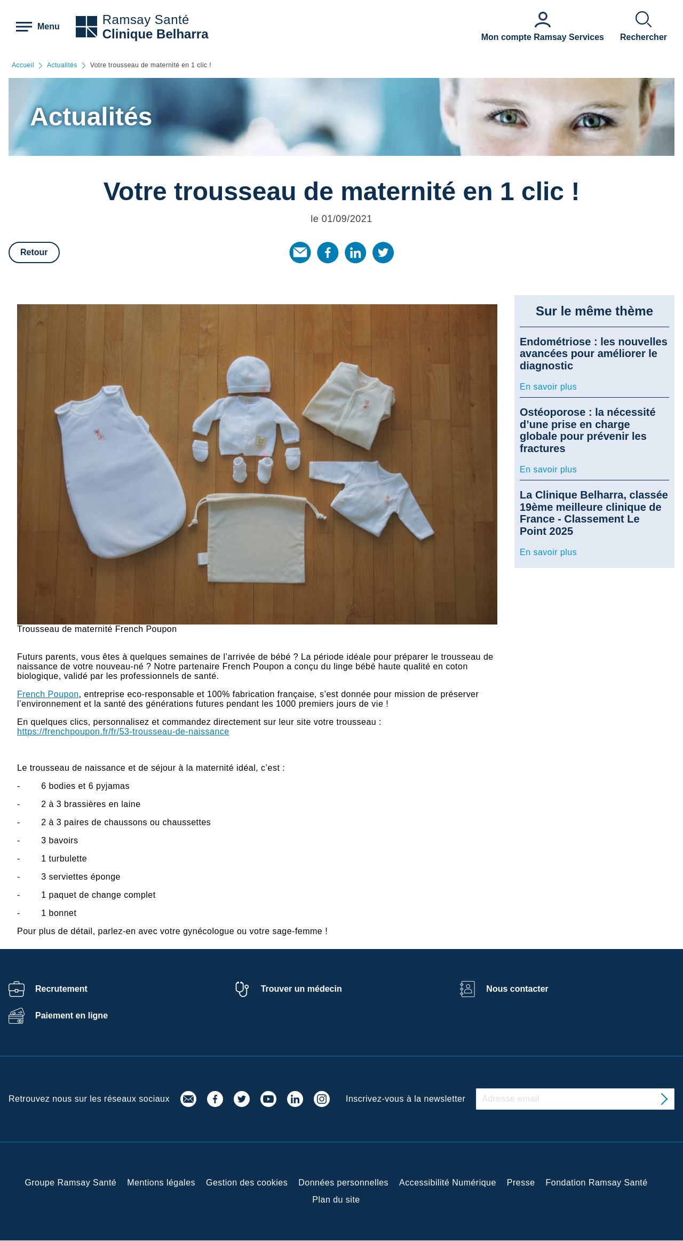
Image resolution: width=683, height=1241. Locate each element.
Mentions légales (161, 1182)
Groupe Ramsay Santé (70, 1182)
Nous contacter (517, 988)
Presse (521, 1182)
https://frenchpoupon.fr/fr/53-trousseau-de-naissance (123, 731)
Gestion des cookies (247, 1182)
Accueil (23, 65)
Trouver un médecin (301, 988)
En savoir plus (548, 386)
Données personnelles (343, 1182)
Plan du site (336, 1199)
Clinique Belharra (155, 34)
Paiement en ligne (71, 1015)
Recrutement (61, 988)
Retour (34, 252)
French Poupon (48, 694)
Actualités (62, 65)
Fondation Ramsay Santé (597, 1182)
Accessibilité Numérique (447, 1182)
